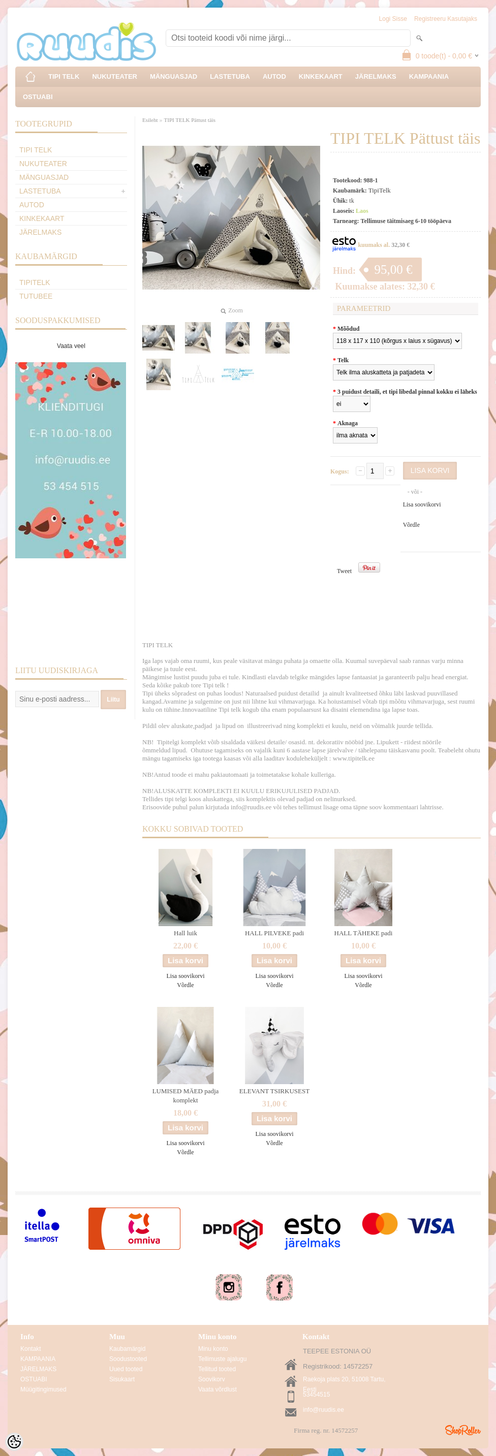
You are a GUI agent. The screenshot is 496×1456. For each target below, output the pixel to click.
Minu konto (213, 1348)
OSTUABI (38, 97)
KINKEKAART (321, 76)
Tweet (344, 571)
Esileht (150, 120)
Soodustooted (128, 1359)
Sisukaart (122, 1379)
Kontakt (30, 1348)
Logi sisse (393, 18)
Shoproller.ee (463, 1430)
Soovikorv (211, 1379)
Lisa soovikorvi (422, 504)
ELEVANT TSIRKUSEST (274, 1091)
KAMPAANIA (429, 76)
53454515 (316, 1394)
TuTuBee (35, 296)
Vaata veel (71, 346)
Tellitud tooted (217, 1369)
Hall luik (185, 933)
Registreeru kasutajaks (445, 18)
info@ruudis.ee (323, 1409)
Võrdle (411, 524)
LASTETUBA (230, 76)
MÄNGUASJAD (173, 76)
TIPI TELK (63, 76)
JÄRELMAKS (375, 76)
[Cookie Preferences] (14, 1442)
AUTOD (274, 76)
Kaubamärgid (127, 1348)
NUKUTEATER (114, 76)
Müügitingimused (43, 1389)
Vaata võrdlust (217, 1389)
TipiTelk (34, 282)
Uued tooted (125, 1369)
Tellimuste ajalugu (222, 1359)
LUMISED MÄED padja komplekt (185, 1095)
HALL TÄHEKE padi (363, 933)
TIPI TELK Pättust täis (190, 120)
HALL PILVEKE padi (274, 933)
